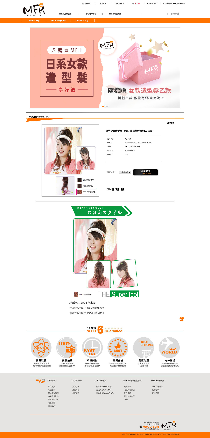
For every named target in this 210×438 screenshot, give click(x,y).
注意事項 (127, 393)
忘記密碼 (51, 390)
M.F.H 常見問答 (115, 14)
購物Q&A (51, 406)
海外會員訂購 (53, 396)
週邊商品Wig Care (103, 390)
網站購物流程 (53, 393)
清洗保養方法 (129, 390)
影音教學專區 (129, 396)
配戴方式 (127, 387)
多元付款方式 (53, 400)
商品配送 (51, 403)
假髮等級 (75, 393)
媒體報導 (155, 390)
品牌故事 (75, 387)
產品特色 (75, 390)
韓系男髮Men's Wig (103, 387)
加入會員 (51, 387)
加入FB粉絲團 (157, 387)
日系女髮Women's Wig (105, 393)
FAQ (126, 399)
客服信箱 (155, 393)
